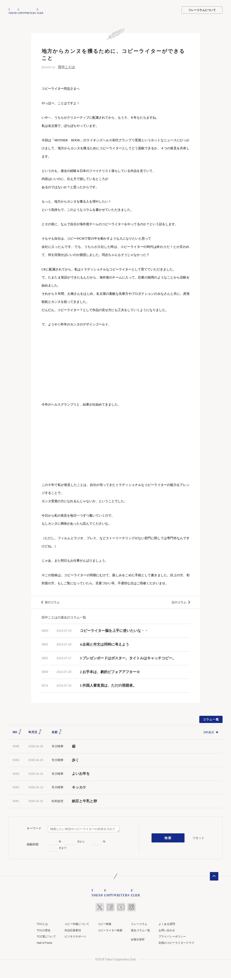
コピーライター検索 (110, 929)
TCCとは (42, 923)
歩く (75, 759)
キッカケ (79, 787)
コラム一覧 (211, 719)
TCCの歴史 (44, 929)
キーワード (34, 827)
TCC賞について (46, 936)
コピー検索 (104, 923)
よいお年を (81, 773)
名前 (57, 731)
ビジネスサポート (75, 936)
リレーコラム (139, 923)
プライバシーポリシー (172, 936)
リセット (198, 837)
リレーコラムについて (202, 10)
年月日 (35, 731)
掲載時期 (32, 843)
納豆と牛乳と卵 (84, 801)
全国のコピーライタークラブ (176, 942)
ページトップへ (214, 876)
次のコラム (179, 601)
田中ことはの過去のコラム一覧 (64, 617)
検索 (168, 837)
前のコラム (52, 601)
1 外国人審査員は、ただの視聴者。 (108, 685)
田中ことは (66, 66)
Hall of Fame (44, 942)
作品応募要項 (72, 929)
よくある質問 (167, 923)
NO (17, 731)
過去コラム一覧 (140, 929)
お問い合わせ (167, 929)
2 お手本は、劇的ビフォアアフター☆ (110, 671)
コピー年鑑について (76, 923)
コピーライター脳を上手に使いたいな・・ (114, 630)
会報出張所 (138, 939)
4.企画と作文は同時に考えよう (104, 644)
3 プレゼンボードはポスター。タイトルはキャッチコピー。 (128, 658)
